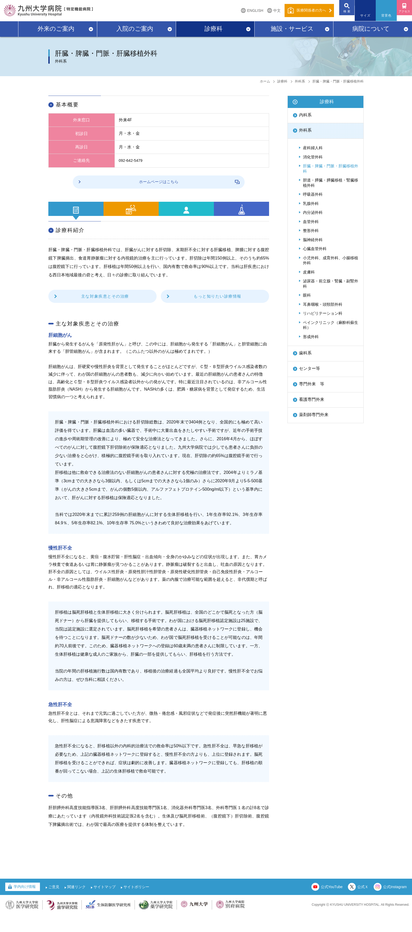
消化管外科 (313, 157)
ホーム (265, 81)
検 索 (338, 15)
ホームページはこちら (169, 181)
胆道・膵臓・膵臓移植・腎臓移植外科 (330, 183)
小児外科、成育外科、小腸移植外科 (330, 260)
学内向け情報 (25, 904)
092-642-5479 (132, 160)
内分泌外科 (313, 212)
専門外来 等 (311, 384)
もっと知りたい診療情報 (217, 313)
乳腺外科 (311, 203)
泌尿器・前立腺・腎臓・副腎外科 (330, 283)
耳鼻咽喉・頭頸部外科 (322, 304)
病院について (371, 28)
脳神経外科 (313, 239)
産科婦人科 (313, 148)
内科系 (305, 115)
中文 (265, 10)
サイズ (359, 15)
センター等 (309, 368)
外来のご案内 (56, 28)
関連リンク (76, 904)
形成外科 (311, 336)
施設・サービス (292, 28)
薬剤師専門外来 (313, 414)
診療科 (213, 28)
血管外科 (311, 221)
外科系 (300, 81)
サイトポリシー (136, 904)
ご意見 (53, 904)
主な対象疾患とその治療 (105, 313)
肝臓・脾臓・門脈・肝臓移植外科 (330, 168)
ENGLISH (244, 10)
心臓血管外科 (315, 248)
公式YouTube (332, 904)
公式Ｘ (362, 904)
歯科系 (305, 353)
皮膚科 (309, 272)
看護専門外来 (311, 399)
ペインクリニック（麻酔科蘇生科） (330, 325)
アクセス (401, 15)
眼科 (307, 295)
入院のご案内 (134, 28)
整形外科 (311, 230)
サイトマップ (105, 904)
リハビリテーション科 (322, 313)
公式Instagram (395, 904)
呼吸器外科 (313, 194)
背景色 (380, 15)
